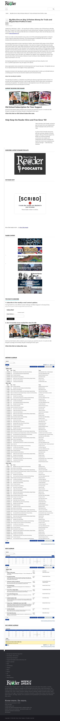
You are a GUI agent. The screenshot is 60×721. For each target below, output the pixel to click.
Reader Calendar (10, 661)
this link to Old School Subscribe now (21, 113)
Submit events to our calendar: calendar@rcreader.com (18, 709)
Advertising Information (12, 657)
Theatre (8, 667)
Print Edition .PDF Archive (12, 655)
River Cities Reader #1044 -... (11, 227)
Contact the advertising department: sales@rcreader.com (18, 707)
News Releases (10, 677)
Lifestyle (8, 675)
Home (7, 13)
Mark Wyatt (9, 25)
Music (8, 669)
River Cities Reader (24, 227)
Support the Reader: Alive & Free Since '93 (16, 659)
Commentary (10, 665)
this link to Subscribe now (18, 346)
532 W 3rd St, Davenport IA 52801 (12, 703)
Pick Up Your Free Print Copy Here (14, 653)
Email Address (10, 314)
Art (7, 673)
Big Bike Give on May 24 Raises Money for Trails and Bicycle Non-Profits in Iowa (30, 20)
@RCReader (7, 712)
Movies (8, 671)
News (8, 663)
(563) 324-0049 (8, 704)
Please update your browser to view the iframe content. (30, 362)
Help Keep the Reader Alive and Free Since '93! (25, 120)
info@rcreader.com (9, 706)
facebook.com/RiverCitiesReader (12, 710)
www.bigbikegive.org (14, 33)
